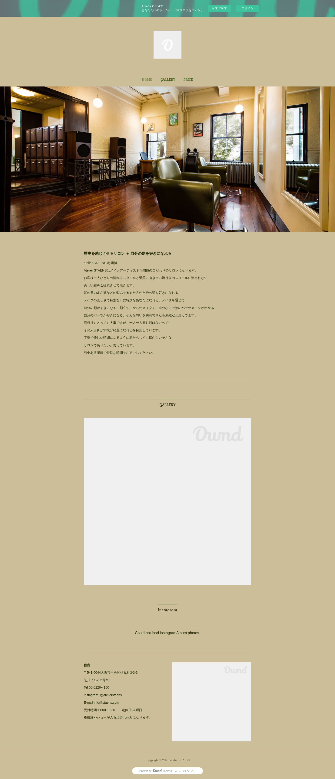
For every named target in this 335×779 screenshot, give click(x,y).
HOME (147, 79)
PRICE (188, 79)
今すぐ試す (219, 8)
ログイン (247, 8)
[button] (147, 79)
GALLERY (168, 79)
